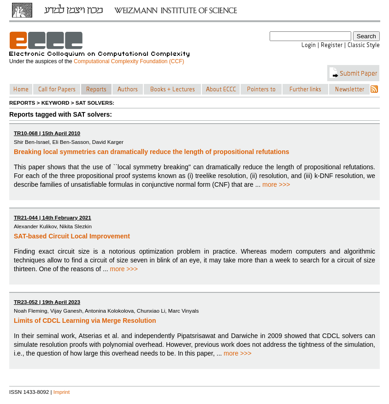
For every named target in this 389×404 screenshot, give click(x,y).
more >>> (276, 184)
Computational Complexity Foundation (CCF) (129, 61)
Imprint (61, 392)
